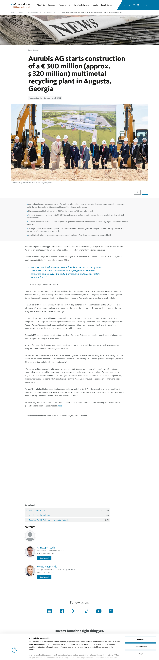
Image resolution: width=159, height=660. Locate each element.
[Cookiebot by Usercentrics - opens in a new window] (14, 655)
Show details (116, 656)
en (147, 5)
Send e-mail (44, 558)
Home (12, 12)
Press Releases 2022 (49, 12)
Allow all (140, 626)
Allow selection (140, 633)
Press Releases (33, 12)
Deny (140, 641)
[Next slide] (145, 192)
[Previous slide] (137, 192)
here (60, 406)
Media (21, 12)
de (144, 5)
